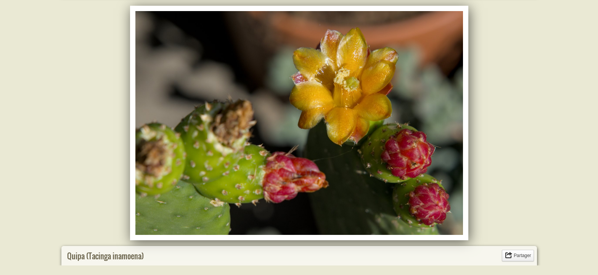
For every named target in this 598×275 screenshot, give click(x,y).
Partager (522, 255)
